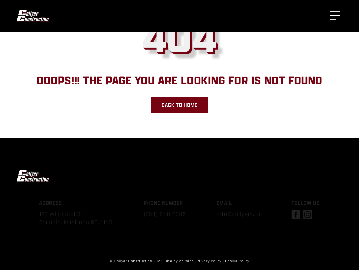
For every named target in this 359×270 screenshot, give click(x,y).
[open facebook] (296, 216)
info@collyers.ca (238, 214)
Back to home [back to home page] (179, 105)
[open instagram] (307, 216)
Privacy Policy (209, 261)
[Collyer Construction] (33, 16)
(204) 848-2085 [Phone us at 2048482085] (165, 214)
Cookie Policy (237, 261)
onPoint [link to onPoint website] (186, 261)
